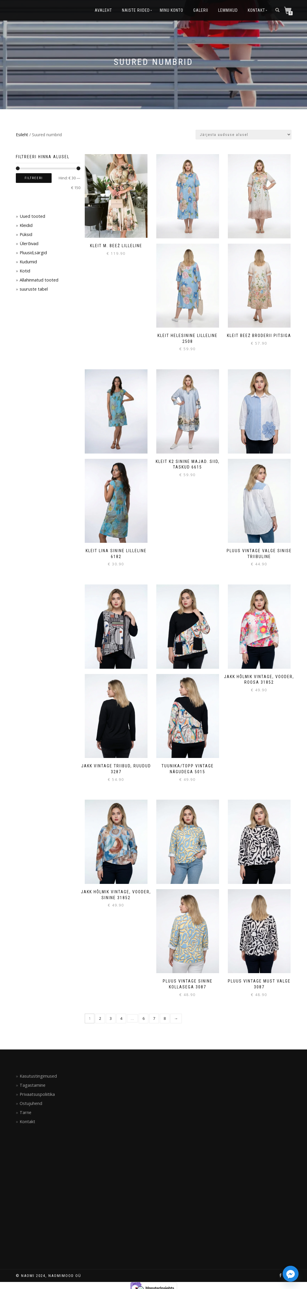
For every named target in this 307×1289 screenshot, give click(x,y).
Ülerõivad (29, 243)
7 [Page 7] (154, 1018)
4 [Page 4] (121, 1018)
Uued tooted (32, 216)
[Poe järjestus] (243, 134)
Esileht (22, 134)
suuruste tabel (34, 289)
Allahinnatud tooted (39, 280)
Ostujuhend (31, 1103)
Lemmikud (228, 10)
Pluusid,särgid (33, 252)
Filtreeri (34, 178)
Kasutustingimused (38, 1076)
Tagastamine (32, 1085)
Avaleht (103, 10)
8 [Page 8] (165, 1018)
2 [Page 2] (100, 1018)
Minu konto (171, 10)
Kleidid (26, 225)
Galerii (200, 10)
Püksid (26, 234)
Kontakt (256, 10)
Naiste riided (136, 10)
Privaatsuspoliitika (37, 1094)
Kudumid (28, 261)
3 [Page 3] (111, 1018)
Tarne (25, 1112)
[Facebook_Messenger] (290, 1274)
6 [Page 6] (144, 1018)
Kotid (25, 271)
